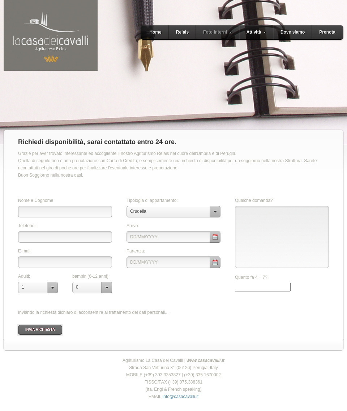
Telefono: (27, 225)
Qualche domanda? (254, 200)
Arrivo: (133, 225)
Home (155, 32)
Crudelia (138, 211)
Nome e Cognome (35, 200)
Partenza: (136, 251)
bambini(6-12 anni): (91, 276)
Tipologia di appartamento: (152, 200)
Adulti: (24, 276)
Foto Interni (217, 32)
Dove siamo (292, 32)
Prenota (327, 32)
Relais (182, 32)
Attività (256, 32)
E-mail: (24, 251)
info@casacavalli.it (179, 396)
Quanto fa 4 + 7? (251, 277)
